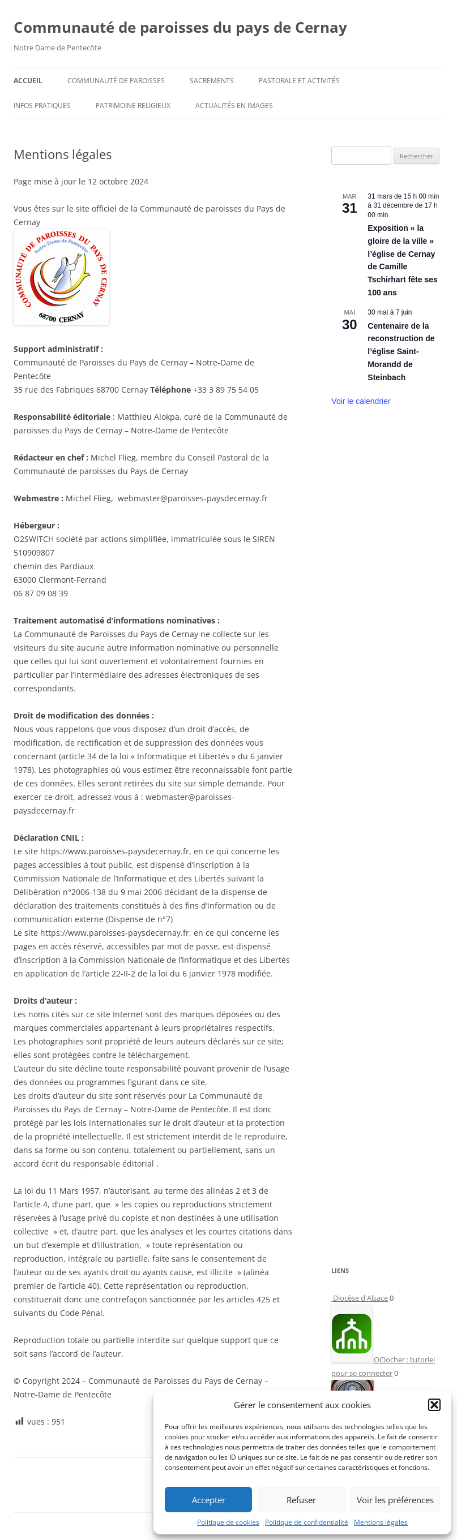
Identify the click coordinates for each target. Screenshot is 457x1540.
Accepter (208, 1499)
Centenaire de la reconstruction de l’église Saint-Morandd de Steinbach (401, 351)
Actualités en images (234, 105)
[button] (434, 1404)
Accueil (28, 80)
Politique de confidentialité (306, 1522)
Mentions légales (381, 1522)
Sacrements (212, 80)
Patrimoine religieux (133, 105)
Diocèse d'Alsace (359, 1298)
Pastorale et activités (299, 80)
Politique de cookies (228, 1522)
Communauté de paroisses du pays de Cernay (180, 27)
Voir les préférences (395, 1499)
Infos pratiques (42, 105)
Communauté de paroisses (116, 80)
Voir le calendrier (360, 401)
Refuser (301, 1499)
